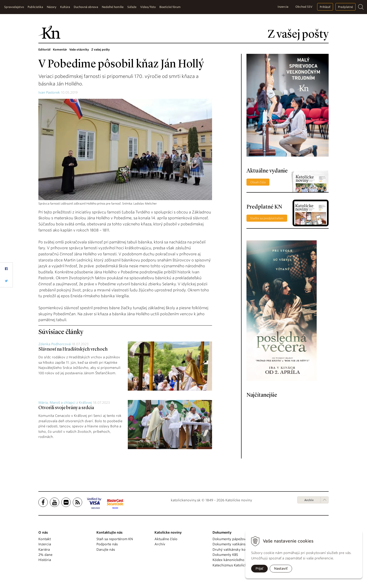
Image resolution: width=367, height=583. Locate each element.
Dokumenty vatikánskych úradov (239, 544)
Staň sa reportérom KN (114, 539)
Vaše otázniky (79, 49)
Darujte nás (105, 549)
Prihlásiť (325, 7)
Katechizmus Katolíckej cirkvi (236, 565)
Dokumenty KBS (225, 555)
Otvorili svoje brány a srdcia (66, 408)
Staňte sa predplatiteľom (266, 218)
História (44, 560)
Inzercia (283, 6)
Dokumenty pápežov (229, 539)
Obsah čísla (258, 182)
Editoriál (44, 49)
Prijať (259, 568)
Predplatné (345, 7)
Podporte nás (107, 544)
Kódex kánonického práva (233, 560)
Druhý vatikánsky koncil (232, 549)
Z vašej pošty (100, 49)
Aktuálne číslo (165, 539)
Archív (309, 500)
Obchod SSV (303, 6)
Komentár (60, 49)
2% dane (45, 555)
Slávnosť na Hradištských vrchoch (73, 349)
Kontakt (44, 539)
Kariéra (44, 549)
